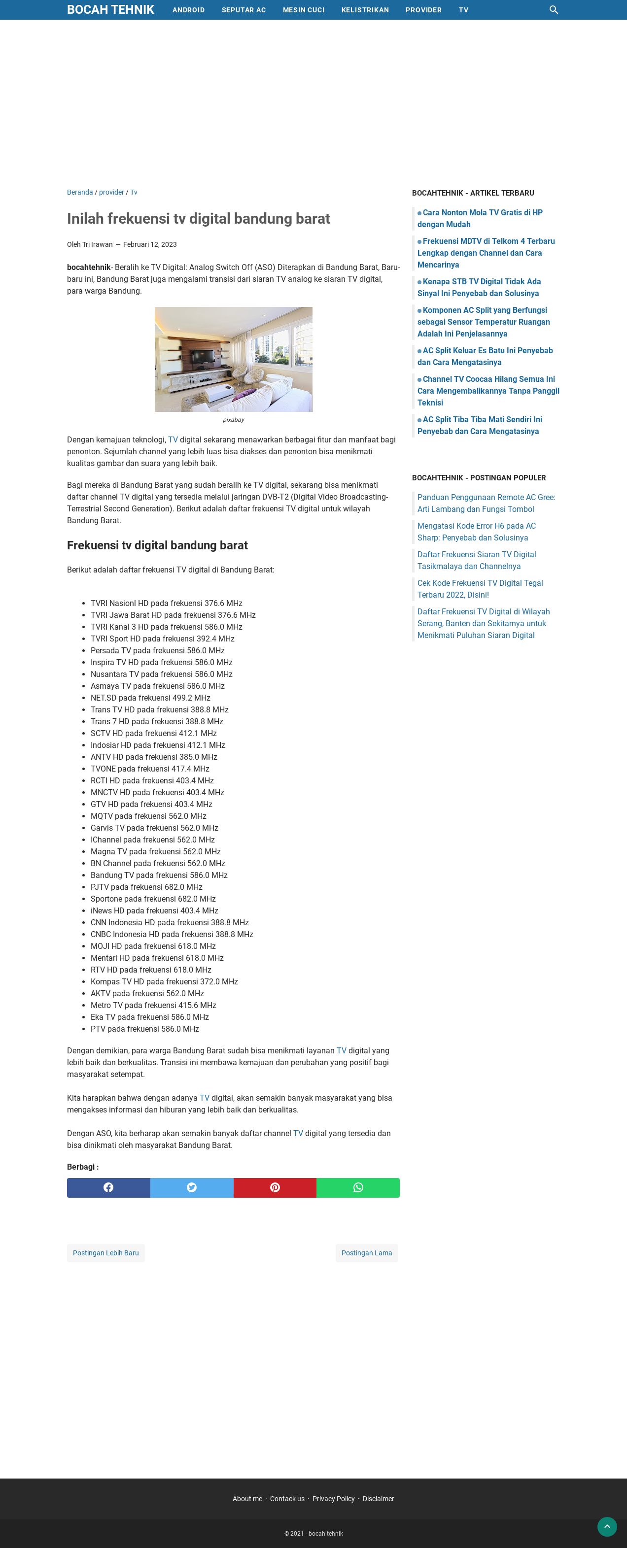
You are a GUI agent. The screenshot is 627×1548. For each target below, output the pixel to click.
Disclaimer (378, 1499)
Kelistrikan (365, 10)
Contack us (287, 1499)
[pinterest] (275, 1188)
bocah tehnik (110, 9)
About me (247, 1499)
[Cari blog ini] (554, 10)
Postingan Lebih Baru (106, 1253)
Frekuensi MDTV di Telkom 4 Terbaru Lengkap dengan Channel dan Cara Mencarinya (486, 252)
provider (424, 10)
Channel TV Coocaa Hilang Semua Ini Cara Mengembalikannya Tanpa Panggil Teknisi (488, 390)
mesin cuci (304, 10)
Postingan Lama (367, 1253)
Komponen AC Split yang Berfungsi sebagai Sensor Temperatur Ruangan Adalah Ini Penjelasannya (484, 321)
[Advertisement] (313, 103)
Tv (464, 10)
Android (189, 10)
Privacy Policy (334, 1499)
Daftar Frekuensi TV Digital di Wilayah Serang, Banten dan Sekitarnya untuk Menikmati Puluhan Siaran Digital (484, 623)
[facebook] (108, 1188)
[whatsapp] (358, 1188)
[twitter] (192, 1188)
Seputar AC (244, 10)
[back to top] (607, 1527)
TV (174, 439)
